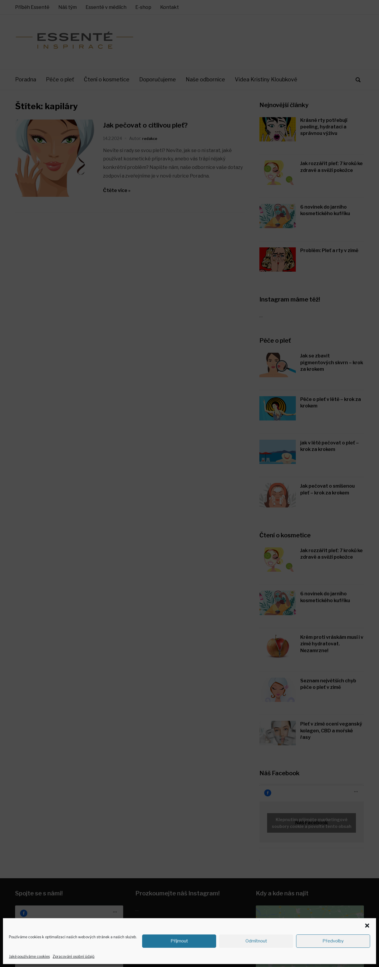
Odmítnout (256, 941)
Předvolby (333, 941)
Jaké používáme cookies (29, 956)
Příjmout (179, 941)
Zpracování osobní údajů (73, 956)
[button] (367, 926)
